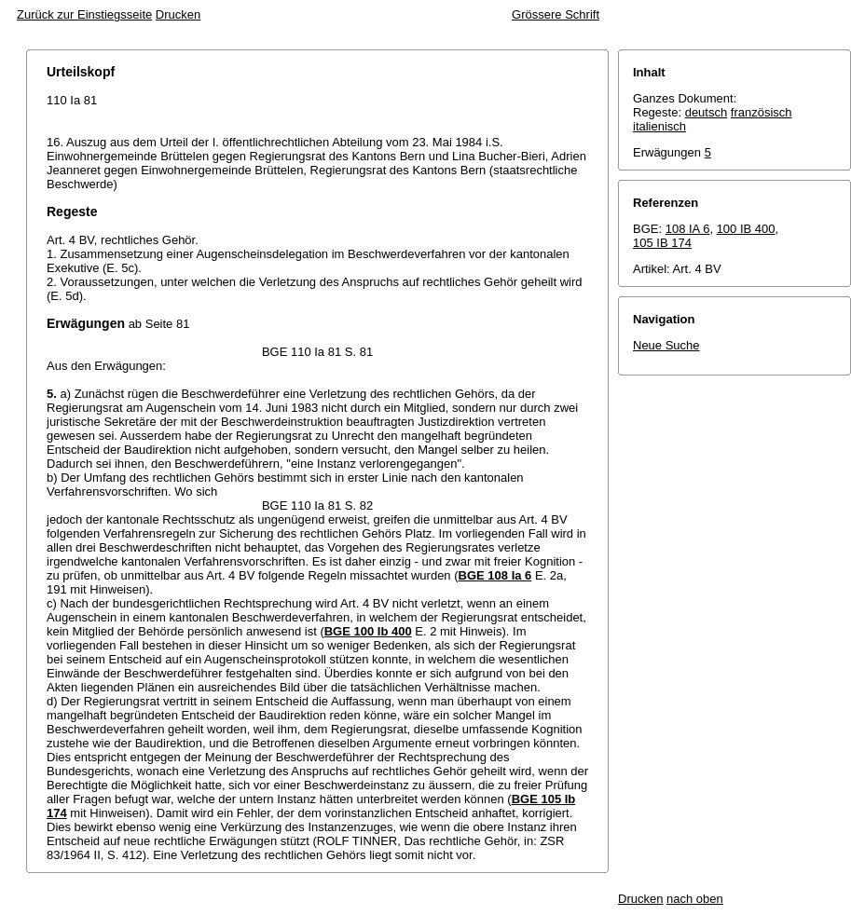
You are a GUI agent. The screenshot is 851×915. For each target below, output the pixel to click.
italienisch (659, 126)
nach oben (694, 899)
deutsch (706, 112)
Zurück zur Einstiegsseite (84, 14)
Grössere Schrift (555, 14)
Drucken (178, 14)
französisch (761, 112)
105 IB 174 (662, 243)
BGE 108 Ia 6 (495, 575)
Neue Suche (666, 345)
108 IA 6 (688, 229)
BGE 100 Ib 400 (368, 631)
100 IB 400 (746, 229)
